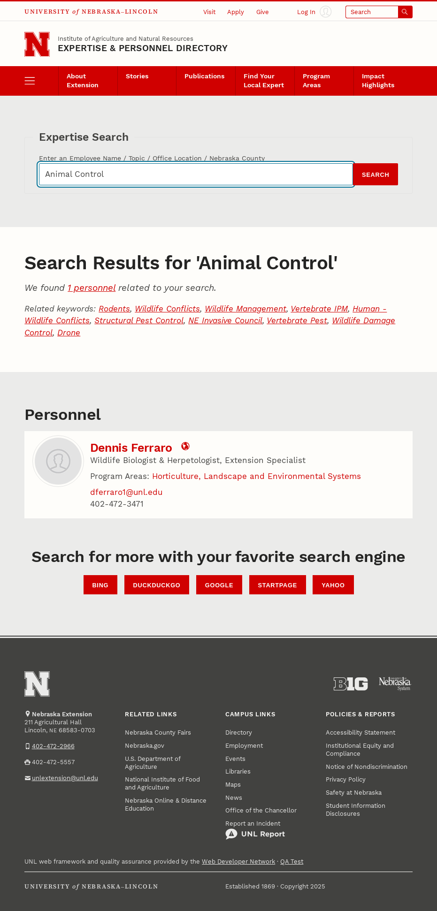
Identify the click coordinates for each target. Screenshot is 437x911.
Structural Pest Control (139, 320)
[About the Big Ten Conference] (351, 684)
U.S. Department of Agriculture (152, 762)
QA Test (291, 861)
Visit (209, 11)
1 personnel (91, 287)
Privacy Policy (346, 779)
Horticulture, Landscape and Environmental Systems (256, 476)
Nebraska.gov (144, 745)
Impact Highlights (378, 80)
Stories (137, 76)
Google (219, 585)
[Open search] (379, 12)
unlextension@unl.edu (65, 778)
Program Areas (316, 80)
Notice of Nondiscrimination (366, 766)
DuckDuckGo (157, 585)
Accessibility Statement (360, 732)
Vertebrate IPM (319, 308)
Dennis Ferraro (131, 447)
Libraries (238, 771)
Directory (238, 732)
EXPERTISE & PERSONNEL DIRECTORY (143, 48)
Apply (235, 11)
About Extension (83, 80)
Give (262, 11)
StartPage (277, 585)
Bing (100, 585)
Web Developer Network (238, 861)
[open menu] (41, 81)
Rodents (114, 308)
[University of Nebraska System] (395, 684)
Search (375, 174)
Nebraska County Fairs (158, 732)
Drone (68, 332)
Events (235, 758)
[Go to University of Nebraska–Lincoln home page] (37, 44)
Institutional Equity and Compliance (360, 749)
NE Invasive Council (225, 320)
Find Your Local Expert (264, 80)
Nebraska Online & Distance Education (166, 804)
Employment (244, 745)
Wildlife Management (245, 308)
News (233, 797)
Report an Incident (255, 830)
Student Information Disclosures (355, 809)
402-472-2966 (53, 746)
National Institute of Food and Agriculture (162, 783)
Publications (204, 76)
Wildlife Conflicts (167, 308)
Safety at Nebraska (354, 792)
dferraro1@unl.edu (126, 492)
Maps (233, 784)
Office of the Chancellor (261, 810)
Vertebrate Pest (297, 320)
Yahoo (333, 585)
